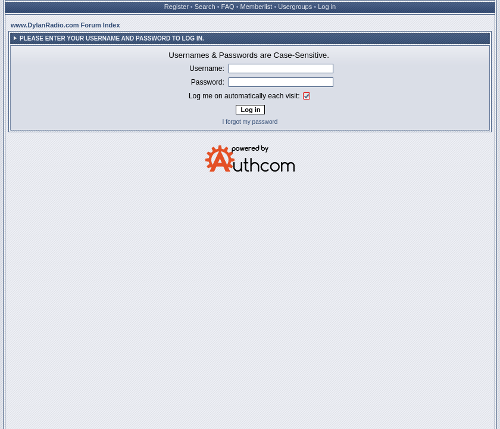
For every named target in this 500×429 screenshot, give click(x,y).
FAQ (228, 6)
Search (205, 6)
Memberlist (256, 6)
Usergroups (295, 6)
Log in (327, 6)
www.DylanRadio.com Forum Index (65, 25)
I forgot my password (250, 122)
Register (176, 6)
